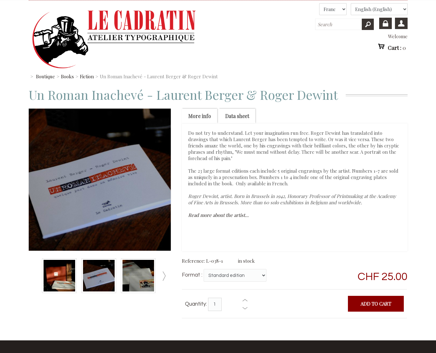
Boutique (45, 76)
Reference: (194, 261)
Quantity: (196, 304)
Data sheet (237, 116)
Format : (192, 275)
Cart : (397, 47)
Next (164, 276)
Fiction (87, 76)
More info (199, 116)
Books (67, 76)
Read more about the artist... (218, 215)
